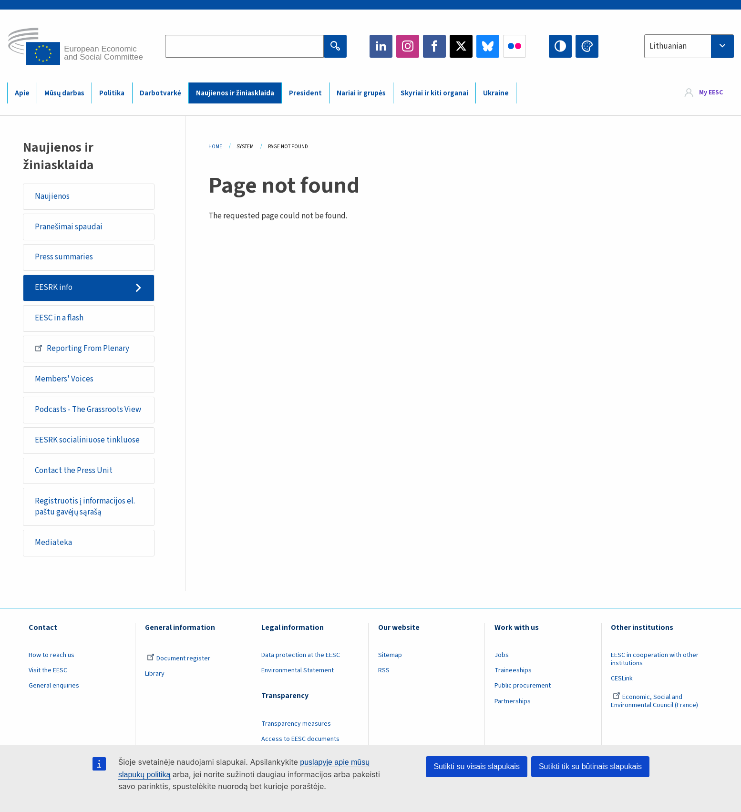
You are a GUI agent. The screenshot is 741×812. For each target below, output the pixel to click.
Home (215, 146)
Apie (22, 93)
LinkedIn (381, 46)
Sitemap (390, 655)
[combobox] (689, 46)
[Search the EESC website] (244, 46)
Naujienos (52, 196)
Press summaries (64, 257)
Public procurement (522, 685)
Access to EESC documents (300, 739)
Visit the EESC (48, 670)
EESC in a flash (59, 318)
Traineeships (513, 670)
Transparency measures (296, 724)
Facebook (434, 46)
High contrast (560, 46)
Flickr (514, 46)
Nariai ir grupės (361, 93)
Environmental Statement (297, 670)
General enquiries (54, 685)
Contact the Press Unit (74, 470)
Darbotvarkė (160, 93)
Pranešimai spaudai (69, 227)
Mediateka (53, 542)
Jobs (501, 655)
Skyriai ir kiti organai (434, 93)
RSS (384, 670)
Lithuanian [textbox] (668, 46)
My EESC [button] (711, 92)
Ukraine (496, 93)
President (305, 93)
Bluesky (487, 46)
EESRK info (53, 287)
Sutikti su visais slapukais (476, 766)
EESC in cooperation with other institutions (655, 659)
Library (155, 673)
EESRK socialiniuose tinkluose (87, 440)
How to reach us (51, 655)
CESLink (622, 678)
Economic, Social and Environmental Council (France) (655, 701)
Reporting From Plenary (82, 348)
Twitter (461, 46)
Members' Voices (64, 379)
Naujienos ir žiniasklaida (235, 93)
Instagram (407, 46)
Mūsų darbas (64, 93)
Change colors (587, 46)
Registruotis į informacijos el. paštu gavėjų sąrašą (85, 506)
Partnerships (512, 701)
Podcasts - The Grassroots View (88, 409)
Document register (178, 658)
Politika (111, 93)
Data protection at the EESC (300, 655)
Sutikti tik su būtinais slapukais (590, 766)
